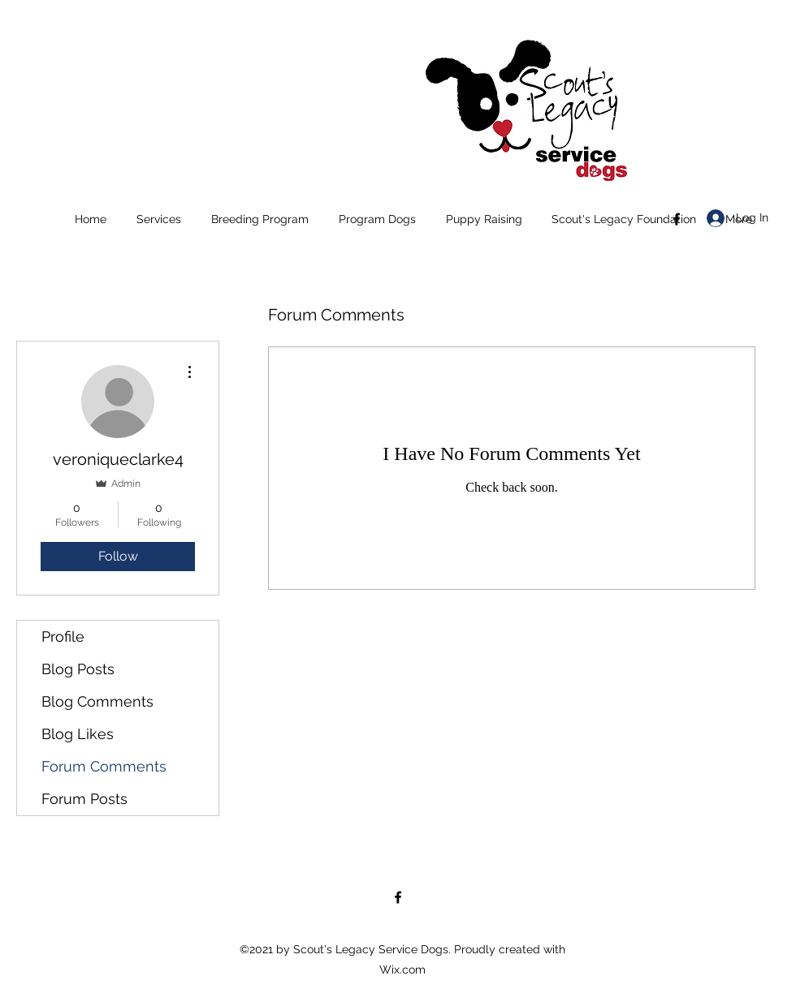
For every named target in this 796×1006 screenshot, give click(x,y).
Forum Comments (104, 766)
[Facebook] (676, 219)
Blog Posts (78, 668)
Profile (62, 636)
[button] (158, 219)
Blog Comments (97, 701)
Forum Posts (84, 798)
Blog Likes (77, 733)
